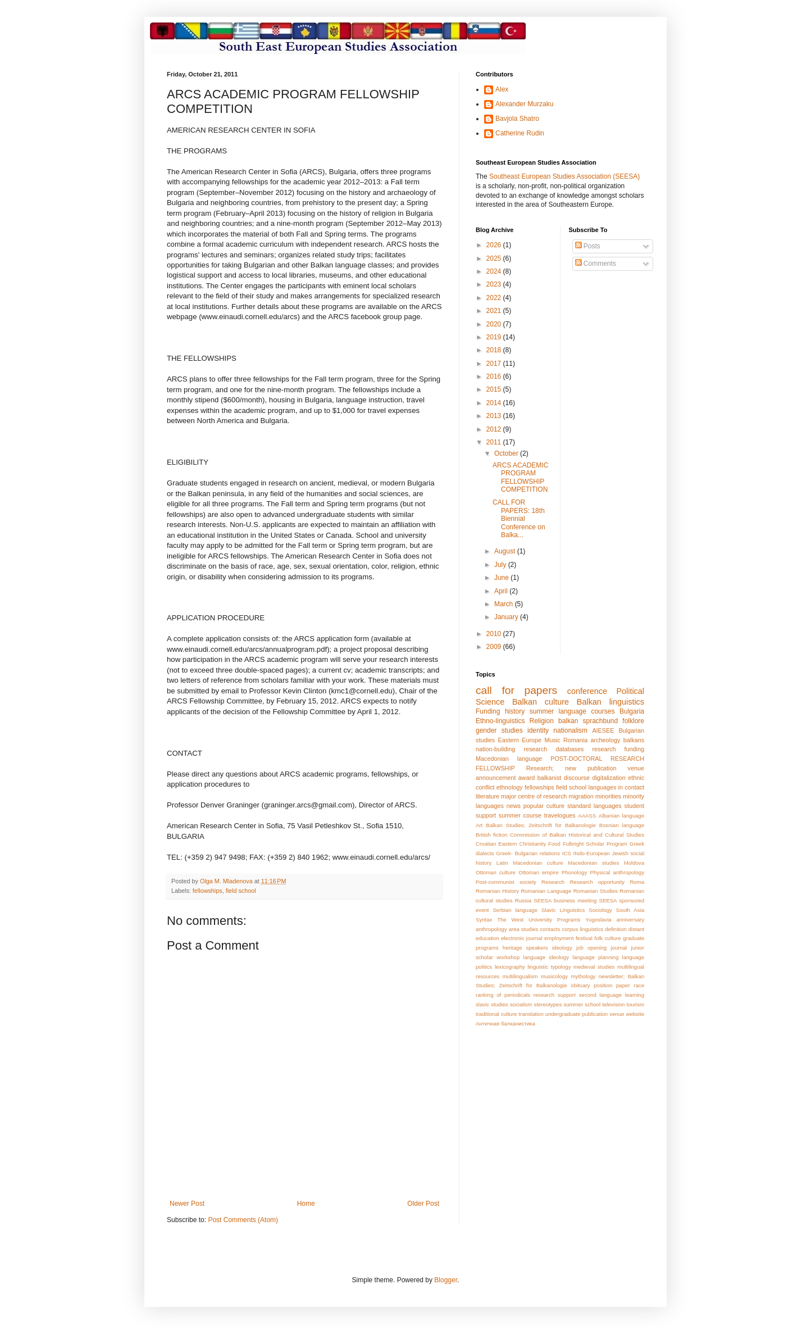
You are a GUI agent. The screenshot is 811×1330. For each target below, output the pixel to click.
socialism (521, 1004)
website (635, 1014)
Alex (501, 89)
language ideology (546, 957)
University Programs (554, 919)
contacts (550, 929)
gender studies (499, 730)
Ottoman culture (496, 872)
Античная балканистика (505, 1023)
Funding (488, 711)
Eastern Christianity (522, 844)
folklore (633, 721)
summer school (581, 1004)
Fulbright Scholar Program (595, 844)
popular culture (543, 805)
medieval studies (593, 967)
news (514, 805)
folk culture (607, 938)
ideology (562, 948)
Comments (595, 263)
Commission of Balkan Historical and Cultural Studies (577, 835)
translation (531, 1014)
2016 (494, 376)
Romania (575, 740)
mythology (583, 976)
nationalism (570, 730)
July (501, 565)
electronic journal (521, 938)
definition (615, 929)
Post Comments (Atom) (243, 1220)
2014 (494, 403)
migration (580, 796)
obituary (580, 985)
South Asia (630, 910)
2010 (494, 634)
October (507, 453)
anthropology (491, 929)
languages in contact (617, 787)
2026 (494, 245)
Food (554, 844)
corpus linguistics (582, 929)
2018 (494, 350)
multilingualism (520, 976)
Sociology (600, 910)
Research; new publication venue (585, 768)
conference (587, 691)
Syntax (484, 919)
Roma (637, 882)
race (639, 985)
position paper (612, 985)
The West (510, 919)
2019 (494, 337)
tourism (635, 1004)
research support (555, 995)
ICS (566, 853)
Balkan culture (540, 701)
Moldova (634, 863)
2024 (494, 271)
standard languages (594, 805)
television (613, 1004)
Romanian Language (546, 891)
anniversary (630, 919)
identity (538, 730)
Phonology (574, 872)
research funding (618, 749)
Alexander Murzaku (524, 104)
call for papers (516, 690)
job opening (591, 948)
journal (618, 948)
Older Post (423, 1204)
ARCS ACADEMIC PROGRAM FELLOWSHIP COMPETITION (520, 477)
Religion (542, 721)
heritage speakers (525, 948)
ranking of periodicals (503, 995)
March (504, 604)
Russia (523, 900)
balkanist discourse (563, 777)
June (502, 578)
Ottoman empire (538, 872)
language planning (595, 957)
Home (306, 1204)
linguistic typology (549, 967)
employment (558, 938)
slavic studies (492, 1004)
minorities (608, 796)
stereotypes (548, 1004)
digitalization (608, 777)
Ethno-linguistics (500, 721)
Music (552, 740)
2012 (494, 429)
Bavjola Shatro (517, 118)
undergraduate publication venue (585, 1014)
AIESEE (603, 730)
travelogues (560, 815)
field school (241, 890)
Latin (502, 863)
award (526, 777)
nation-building (495, 749)
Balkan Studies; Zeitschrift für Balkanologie (541, 825)
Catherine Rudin (519, 133)
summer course (520, 815)
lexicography (510, 967)
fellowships (207, 890)
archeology (606, 740)
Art (479, 825)
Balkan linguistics (610, 701)
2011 (494, 442)
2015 (494, 389)
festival (584, 938)
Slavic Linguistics (563, 910)
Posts (587, 246)
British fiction (491, 835)
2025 (494, 258)
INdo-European (591, 853)
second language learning (611, 995)
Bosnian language (621, 825)
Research (552, 882)
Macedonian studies (593, 863)
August (505, 551)
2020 (494, 324)
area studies (524, 929)
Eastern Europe (519, 740)
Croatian (486, 844)
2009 (494, 647)
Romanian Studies (595, 891)
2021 (494, 311)
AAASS (587, 815)
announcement (496, 777)
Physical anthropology (617, 872)
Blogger (445, 1280)
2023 (494, 284)
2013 (494, 416)
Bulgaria (631, 711)
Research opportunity (597, 882)
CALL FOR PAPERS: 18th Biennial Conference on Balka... (519, 518)
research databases (553, 749)
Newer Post (187, 1204)
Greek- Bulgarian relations (528, 853)
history (515, 711)
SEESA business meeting (565, 900)
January (507, 617)
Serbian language (515, 910)
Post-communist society (506, 882)
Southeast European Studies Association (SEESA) (564, 176)
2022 (494, 298)
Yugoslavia (598, 919)
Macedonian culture (538, 863)
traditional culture (496, 1014)
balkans (633, 740)
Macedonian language (509, 758)
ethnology (509, 787)
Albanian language (621, 815)
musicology (554, 976)
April (501, 591)
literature (487, 796)
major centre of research (534, 796)
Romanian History (497, 891)
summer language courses (572, 711)
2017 (494, 363)
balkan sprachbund (588, 721)
